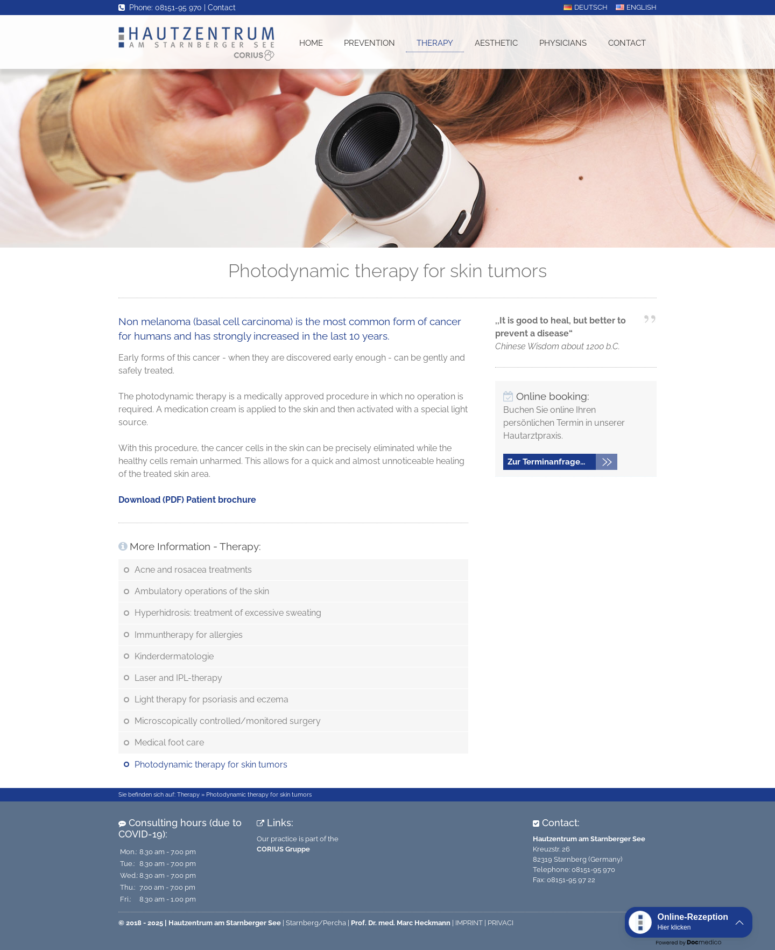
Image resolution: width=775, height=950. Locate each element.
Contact (222, 7)
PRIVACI (500, 923)
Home (311, 43)
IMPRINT (469, 923)
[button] (688, 922)
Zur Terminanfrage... (546, 462)
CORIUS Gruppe (283, 849)
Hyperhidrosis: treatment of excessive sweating (228, 613)
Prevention (369, 43)
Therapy (435, 43)
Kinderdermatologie (174, 656)
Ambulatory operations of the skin (202, 591)
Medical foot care (169, 742)
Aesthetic (496, 43)
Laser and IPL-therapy (178, 678)
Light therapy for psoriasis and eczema (211, 699)
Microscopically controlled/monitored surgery (228, 721)
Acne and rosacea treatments (193, 570)
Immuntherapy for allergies (189, 635)
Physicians (563, 43)
